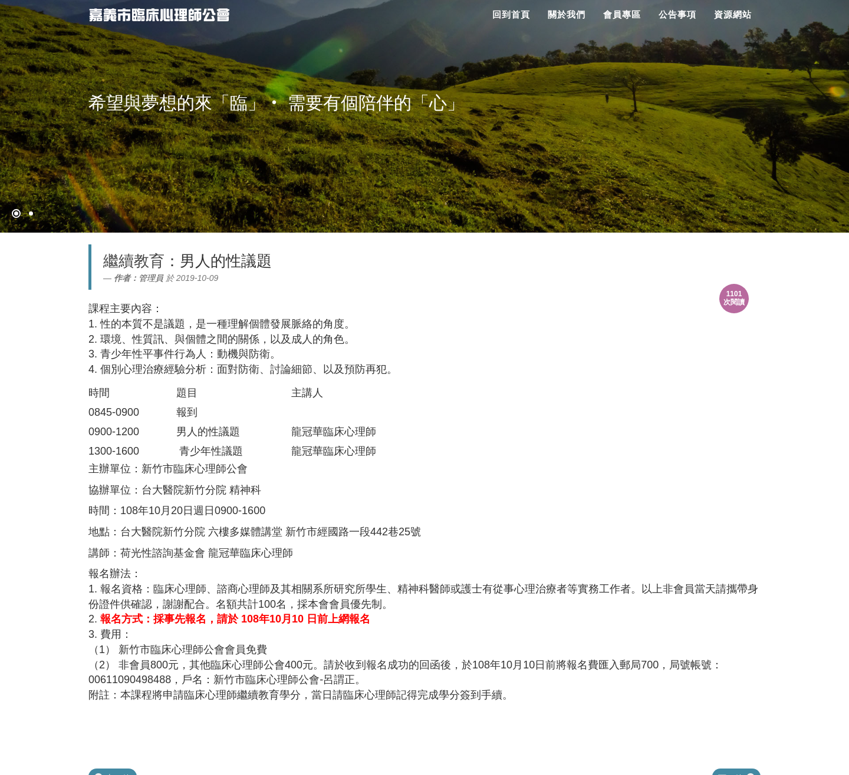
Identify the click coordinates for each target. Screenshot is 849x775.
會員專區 (622, 14)
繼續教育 (133, 261)
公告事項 (677, 14)
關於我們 (566, 14)
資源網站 (733, 14)
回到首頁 (511, 14)
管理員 (151, 278)
